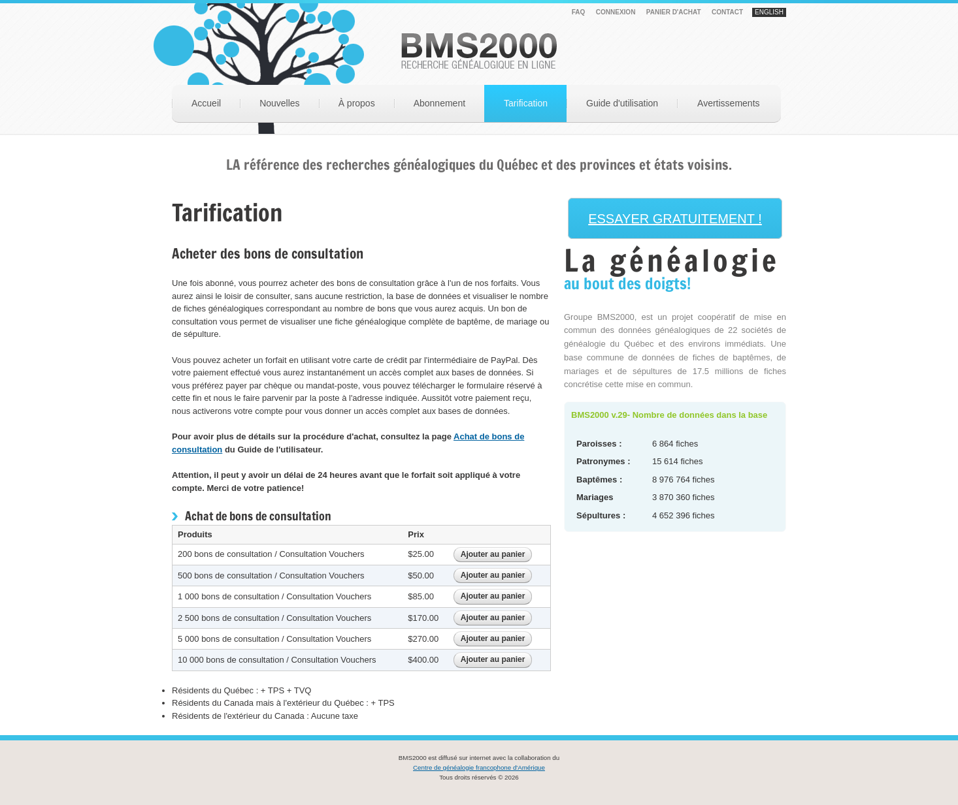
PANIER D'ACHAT (673, 12)
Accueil (206, 103)
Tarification (526, 103)
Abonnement (439, 103)
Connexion (616, 12)
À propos (357, 103)
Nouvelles (279, 103)
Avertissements (728, 103)
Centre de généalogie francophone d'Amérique (479, 767)
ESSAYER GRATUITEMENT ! (675, 219)
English (769, 12)
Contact (727, 12)
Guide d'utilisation (622, 103)
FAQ (579, 12)
